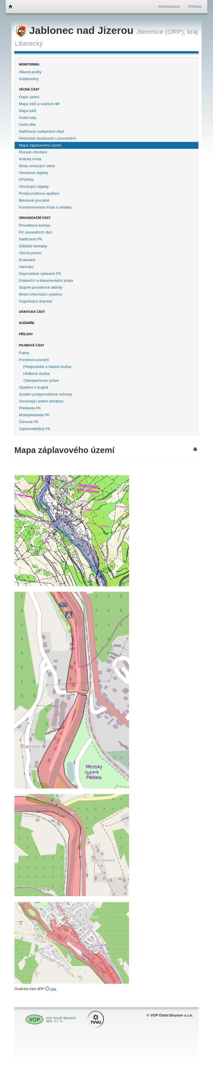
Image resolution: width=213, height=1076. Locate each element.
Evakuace (27, 260)
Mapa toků (27, 111)
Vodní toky (27, 117)
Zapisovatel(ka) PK (34, 429)
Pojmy (24, 353)
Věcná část (29, 89)
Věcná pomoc (30, 253)
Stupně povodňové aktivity (40, 287)
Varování (26, 267)
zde (53, 989)
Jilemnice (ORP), (160, 31)
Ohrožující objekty (34, 186)
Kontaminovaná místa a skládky (45, 207)
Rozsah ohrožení (33, 152)
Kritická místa (30, 159)
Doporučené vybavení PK (40, 273)
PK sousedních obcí (35, 232)
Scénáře (26, 323)
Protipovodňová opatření (39, 193)
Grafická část (32, 311)
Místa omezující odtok (37, 166)
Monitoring (29, 64)
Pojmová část (31, 345)
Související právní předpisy (41, 401)
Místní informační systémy (40, 294)
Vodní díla (27, 124)
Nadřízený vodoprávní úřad (41, 131)
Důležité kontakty (33, 246)
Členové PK (29, 422)
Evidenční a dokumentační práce (46, 280)
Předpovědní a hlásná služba (47, 367)
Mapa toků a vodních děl (39, 104)
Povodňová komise (34, 225)
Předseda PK (30, 408)
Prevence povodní (34, 360)
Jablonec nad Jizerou (75, 30)
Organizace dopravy (35, 301)
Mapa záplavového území (40, 145)
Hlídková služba (36, 373)
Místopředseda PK (34, 415)
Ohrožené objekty (33, 173)
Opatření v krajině (33, 387)
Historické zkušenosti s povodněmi (47, 138)
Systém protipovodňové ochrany (45, 394)
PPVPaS (26, 180)
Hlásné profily (30, 72)
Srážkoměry (29, 79)
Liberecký (29, 43)
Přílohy (26, 334)
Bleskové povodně (34, 200)
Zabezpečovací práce (41, 380)
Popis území (29, 97)
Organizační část (35, 217)
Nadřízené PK (30, 239)
